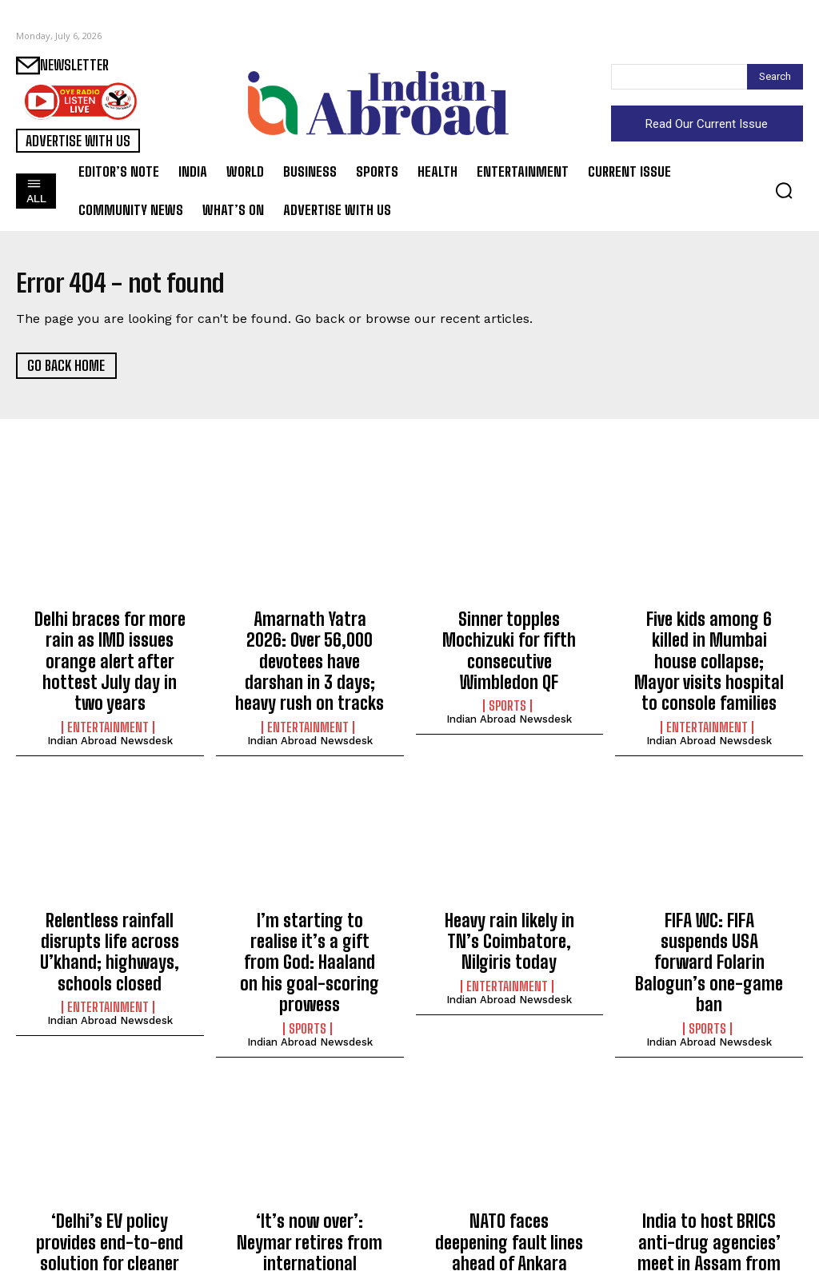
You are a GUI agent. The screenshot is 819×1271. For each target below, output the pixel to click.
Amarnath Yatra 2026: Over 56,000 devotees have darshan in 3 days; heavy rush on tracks (310, 644)
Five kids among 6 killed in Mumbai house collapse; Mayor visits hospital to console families (709, 644)
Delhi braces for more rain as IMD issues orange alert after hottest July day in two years (109, 644)
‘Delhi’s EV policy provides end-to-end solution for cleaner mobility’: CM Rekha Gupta (110, 1174)
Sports (507, 675)
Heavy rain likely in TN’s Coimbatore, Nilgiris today (509, 900)
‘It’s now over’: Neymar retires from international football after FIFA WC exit (309, 1174)
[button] (784, 190)
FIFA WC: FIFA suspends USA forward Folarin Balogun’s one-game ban (709, 900)
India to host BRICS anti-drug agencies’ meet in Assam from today (709, 1165)
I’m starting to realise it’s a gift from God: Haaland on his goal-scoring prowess (310, 909)
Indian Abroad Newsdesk (110, 705)
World (507, 1204)
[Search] (775, 77)
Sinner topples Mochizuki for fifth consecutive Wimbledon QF (509, 636)
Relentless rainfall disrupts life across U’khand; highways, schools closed (109, 909)
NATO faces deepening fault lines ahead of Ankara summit (509, 1165)
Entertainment (108, 692)
